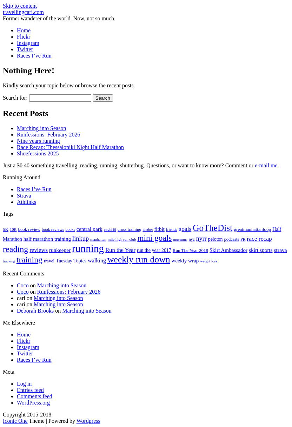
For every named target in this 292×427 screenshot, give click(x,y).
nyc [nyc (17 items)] (192, 239)
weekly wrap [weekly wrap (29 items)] (185, 260)
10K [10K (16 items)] (13, 229)
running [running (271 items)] (88, 248)
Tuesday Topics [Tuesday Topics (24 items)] (71, 260)
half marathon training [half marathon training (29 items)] (47, 239)
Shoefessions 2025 (38, 153)
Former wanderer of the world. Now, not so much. (59, 18)
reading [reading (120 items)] (15, 249)
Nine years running (38, 141)
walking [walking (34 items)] (97, 260)
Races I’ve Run (34, 56)
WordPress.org (33, 403)
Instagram (28, 43)
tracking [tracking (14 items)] (9, 261)
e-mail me (266, 165)
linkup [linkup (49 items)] (80, 238)
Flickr (23, 37)
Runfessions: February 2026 (48, 135)
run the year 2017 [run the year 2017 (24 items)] (154, 250)
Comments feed (34, 396)
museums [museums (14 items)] (180, 239)
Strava (24, 196)
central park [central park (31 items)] (89, 229)
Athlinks (26, 202)
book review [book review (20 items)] (29, 229)
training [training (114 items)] (29, 259)
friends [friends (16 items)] (171, 229)
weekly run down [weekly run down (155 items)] (138, 259)
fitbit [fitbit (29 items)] (159, 229)
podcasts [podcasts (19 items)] (231, 239)
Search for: (15, 98)
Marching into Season (41, 128)
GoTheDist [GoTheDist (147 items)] (212, 228)
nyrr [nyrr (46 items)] (201, 238)
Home (24, 30)
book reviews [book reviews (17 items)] (53, 229)
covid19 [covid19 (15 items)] (110, 229)
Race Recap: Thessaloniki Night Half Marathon (70, 147)
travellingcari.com (23, 12)
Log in (24, 384)
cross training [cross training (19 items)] (129, 229)
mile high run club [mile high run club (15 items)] (122, 239)
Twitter (25, 49)
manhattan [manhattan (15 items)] (98, 239)
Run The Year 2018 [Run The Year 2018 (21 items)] (190, 250)
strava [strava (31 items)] (280, 250)
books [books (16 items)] (70, 229)
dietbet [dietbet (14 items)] (147, 230)
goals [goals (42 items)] (185, 229)
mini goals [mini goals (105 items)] (154, 237)
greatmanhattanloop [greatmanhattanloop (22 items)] (252, 229)
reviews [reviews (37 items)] (38, 250)
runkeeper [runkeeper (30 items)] (60, 250)
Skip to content (20, 6)
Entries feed (30, 390)
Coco (23, 285)
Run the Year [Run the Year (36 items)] (120, 250)
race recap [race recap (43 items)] (259, 238)
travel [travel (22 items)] (49, 260)
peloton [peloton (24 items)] (215, 239)
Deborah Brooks (35, 311)
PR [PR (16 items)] (242, 239)
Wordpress (88, 421)
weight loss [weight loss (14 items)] (208, 261)
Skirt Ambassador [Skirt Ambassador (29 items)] (228, 250)
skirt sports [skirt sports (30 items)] (261, 250)
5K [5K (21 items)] (5, 229)
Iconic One (15, 421)
